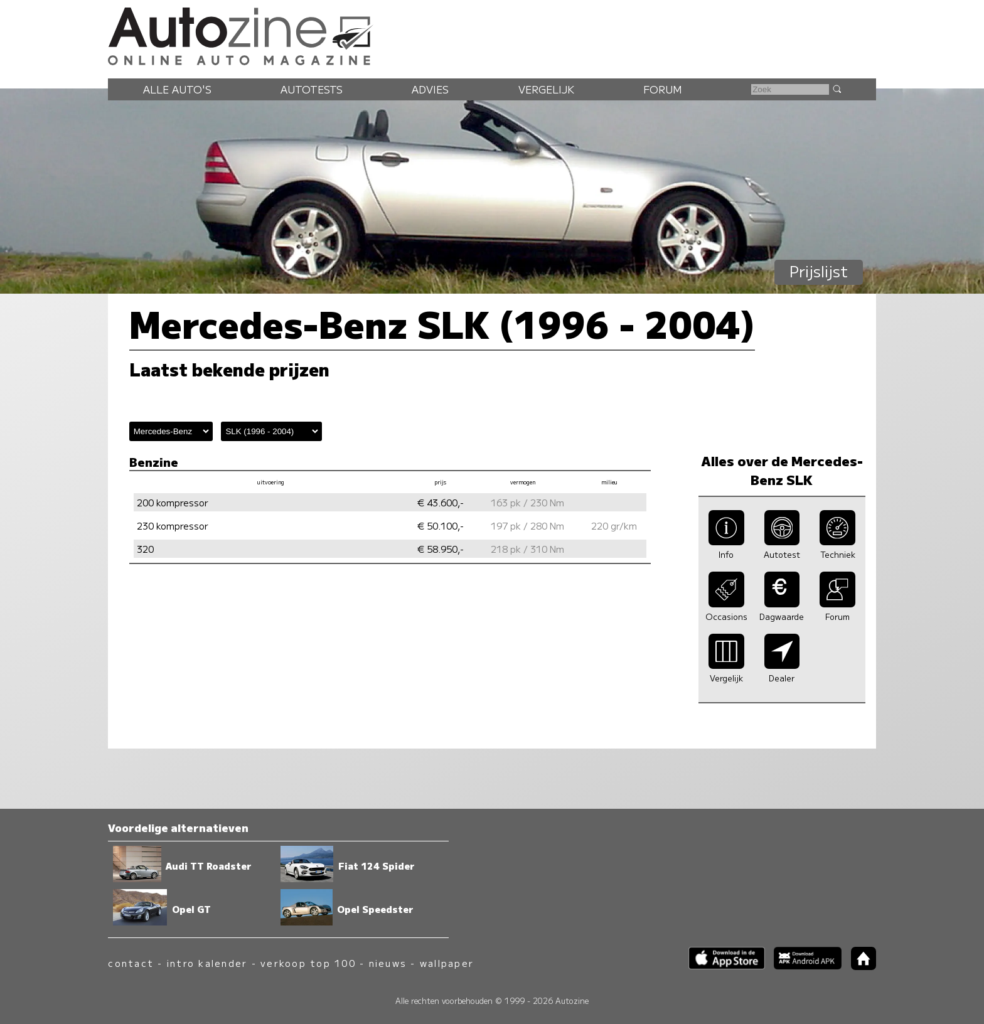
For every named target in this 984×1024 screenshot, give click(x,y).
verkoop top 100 (308, 962)
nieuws (388, 962)
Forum (662, 89)
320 (145, 548)
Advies (430, 89)
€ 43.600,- (440, 502)
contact (131, 962)
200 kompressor (172, 502)
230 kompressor (172, 525)
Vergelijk (546, 89)
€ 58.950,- (440, 548)
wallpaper (447, 962)
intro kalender (207, 962)
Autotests (312, 89)
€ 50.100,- (440, 525)
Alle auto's (177, 89)
